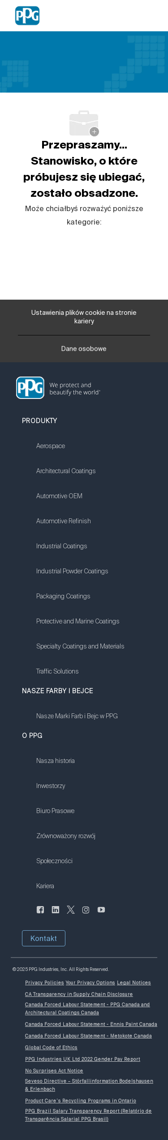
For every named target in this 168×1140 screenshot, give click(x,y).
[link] (80, 452)
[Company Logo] (27, 15)
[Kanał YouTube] (101, 915)
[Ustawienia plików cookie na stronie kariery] (84, 317)
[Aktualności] (40, 915)
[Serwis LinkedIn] (56, 915)
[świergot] (71, 915)
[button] (43, 938)
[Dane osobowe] (84, 351)
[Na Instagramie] (86, 915)
